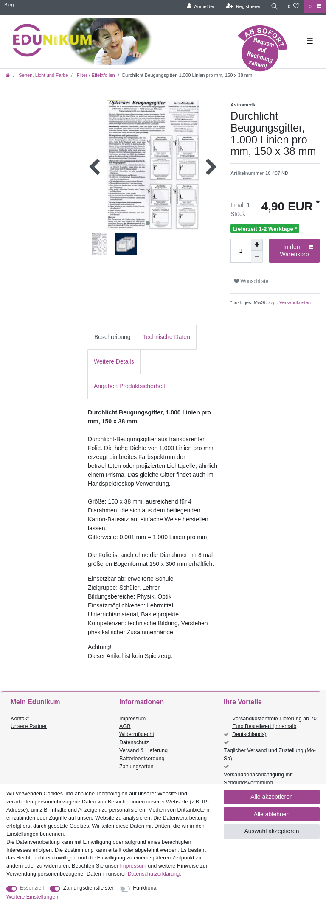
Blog (9, 4)
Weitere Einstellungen (32, 897)
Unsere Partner (29, 726)
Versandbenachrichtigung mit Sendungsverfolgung (258, 779)
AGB (125, 726)
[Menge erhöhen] (257, 245)
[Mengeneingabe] (240, 251)
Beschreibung (112, 336)
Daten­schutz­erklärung (154, 874)
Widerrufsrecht (136, 734)
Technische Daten (166, 336)
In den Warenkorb (296, 251)
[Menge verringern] (257, 257)
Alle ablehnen (272, 814)
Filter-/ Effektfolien (95, 75)
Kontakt (20, 719)
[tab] (112, 337)
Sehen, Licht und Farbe (42, 75)
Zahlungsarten (136, 767)
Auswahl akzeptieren (271, 831)
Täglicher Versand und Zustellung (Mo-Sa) (270, 754)
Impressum (132, 719)
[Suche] (274, 6)
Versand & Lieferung (143, 750)
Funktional (145, 888)
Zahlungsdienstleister (88, 888)
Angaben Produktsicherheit (129, 386)
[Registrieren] (244, 6)
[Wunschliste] (293, 6)
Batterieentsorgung (141, 758)
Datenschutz (134, 742)
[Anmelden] (201, 6)
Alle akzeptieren (271, 796)
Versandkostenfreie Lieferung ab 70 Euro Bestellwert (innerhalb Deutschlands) (274, 727)
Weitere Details (114, 361)
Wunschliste (251, 281)
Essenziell (32, 888)
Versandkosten (294, 302)
